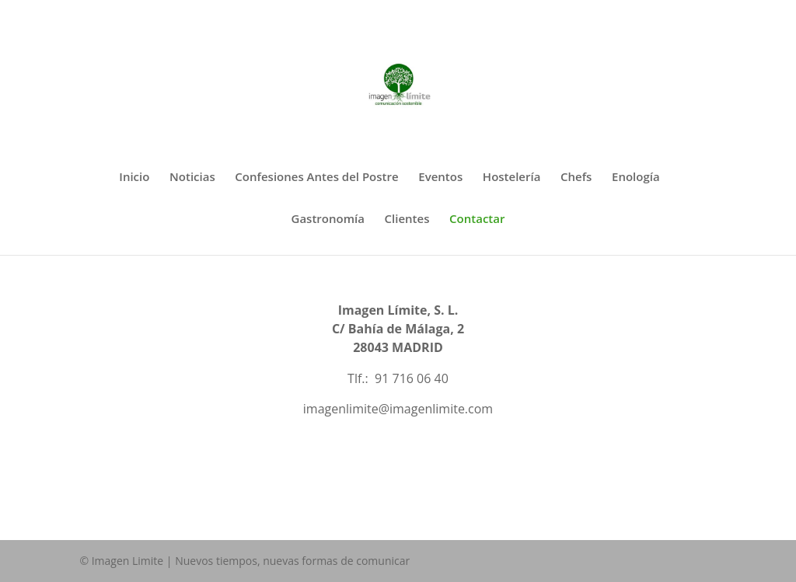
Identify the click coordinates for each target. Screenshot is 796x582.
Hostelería (512, 177)
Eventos (440, 177)
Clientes (407, 219)
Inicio (134, 177)
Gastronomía (328, 219)
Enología (636, 177)
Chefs (576, 177)
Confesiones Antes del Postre (316, 177)
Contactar (476, 219)
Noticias (192, 177)
